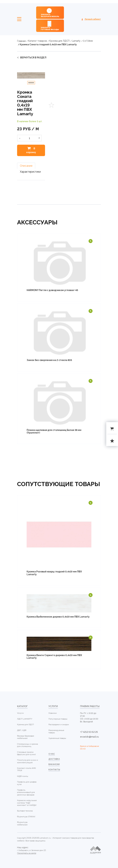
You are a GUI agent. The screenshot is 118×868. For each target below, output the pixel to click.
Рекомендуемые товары (56, 731)
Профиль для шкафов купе (26, 783)
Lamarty (76, 41)
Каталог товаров (37, 41)
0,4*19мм (88, 41)
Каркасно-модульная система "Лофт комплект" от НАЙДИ (27, 802)
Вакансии (54, 764)
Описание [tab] (26, 165)
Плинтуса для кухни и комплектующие (27, 761)
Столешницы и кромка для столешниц (27, 745)
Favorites (51, 105)
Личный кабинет (92, 19)
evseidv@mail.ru (89, 736)
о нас (51, 754)
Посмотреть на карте (26, 853)
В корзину (31, 150)
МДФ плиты (22, 776)
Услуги (20, 713)
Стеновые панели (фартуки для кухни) (26, 753)
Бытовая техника (25, 811)
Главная (21, 41)
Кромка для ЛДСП (59, 41)
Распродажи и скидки (58, 724)
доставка (54, 759)
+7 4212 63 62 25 (89, 732)
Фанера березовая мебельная (25, 737)
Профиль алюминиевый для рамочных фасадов (26, 792)
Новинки (52, 713)
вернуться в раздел (33, 57)
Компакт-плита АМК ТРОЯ (26, 769)
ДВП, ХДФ (21, 730)
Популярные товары (57, 719)
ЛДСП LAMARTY (24, 719)
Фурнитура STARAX (26, 816)
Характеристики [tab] (30, 171)
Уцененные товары (57, 738)
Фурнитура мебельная (22, 823)
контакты (54, 769)
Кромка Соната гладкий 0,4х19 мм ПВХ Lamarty (48, 44)
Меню (19, 19)
